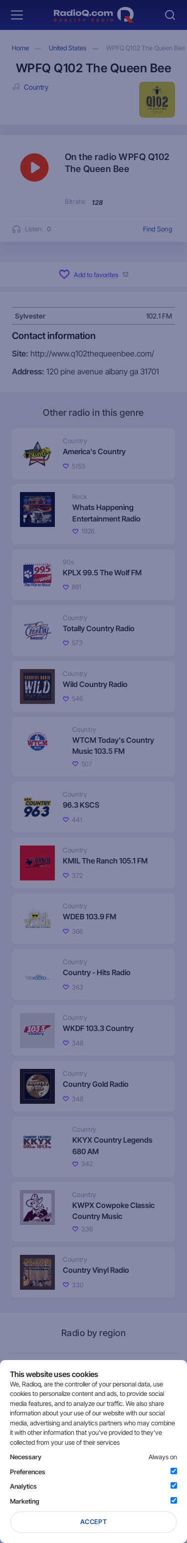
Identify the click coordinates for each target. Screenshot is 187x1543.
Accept (93, 1522)
